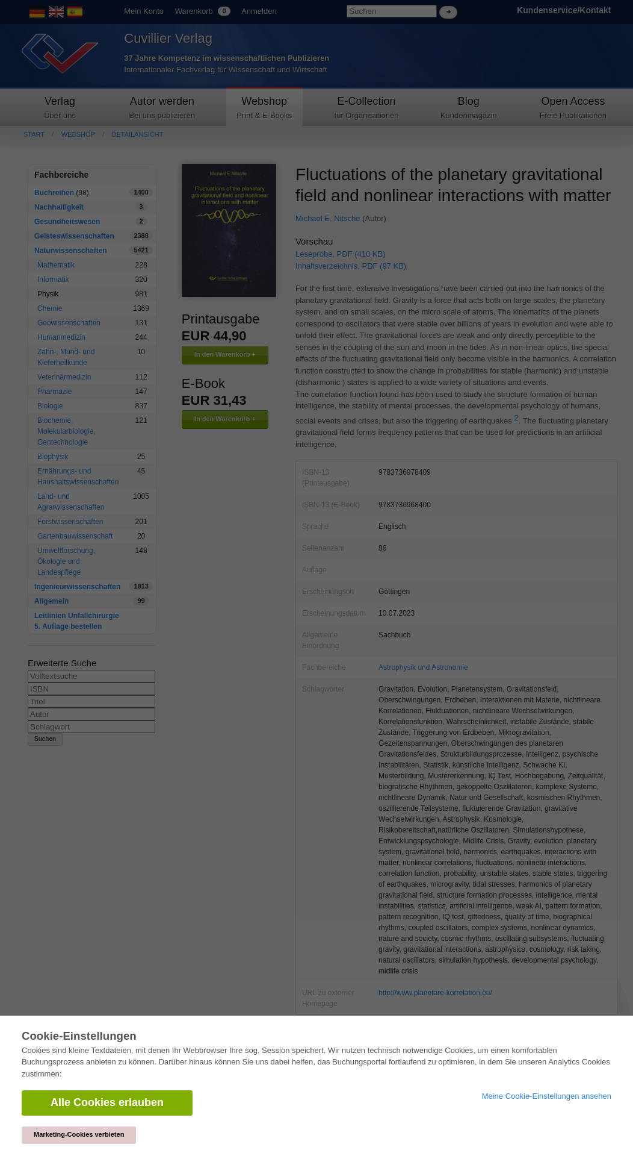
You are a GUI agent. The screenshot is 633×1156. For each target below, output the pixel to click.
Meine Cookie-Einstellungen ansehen (546, 1096)
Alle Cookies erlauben (107, 1102)
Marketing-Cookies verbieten (79, 1134)
